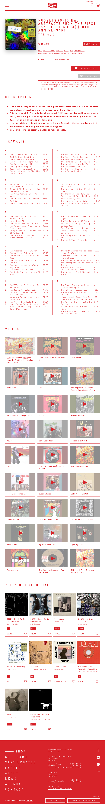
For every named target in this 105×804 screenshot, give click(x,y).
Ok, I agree (55, 800)
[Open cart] (98, 5)
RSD (40, 51)
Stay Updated (20, 762)
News (11, 778)
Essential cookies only (84, 800)
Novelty (57, 53)
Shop (21, 751)
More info (29, 800)
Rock (66, 51)
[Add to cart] (25, 633)
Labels (13, 768)
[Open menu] (7, 5)
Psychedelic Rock (45, 53)
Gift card (16, 757)
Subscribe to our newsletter (60, 788)
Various (46, 34)
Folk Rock (65, 53)
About (12, 773)
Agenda (13, 784)
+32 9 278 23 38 (54, 751)
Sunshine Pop (76, 53)
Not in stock (88, 76)
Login (98, 2)
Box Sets (59, 51)
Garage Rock (79, 51)
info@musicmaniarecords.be (60, 749)
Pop (71, 51)
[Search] (92, 5)
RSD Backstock (49, 51)
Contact (14, 789)
